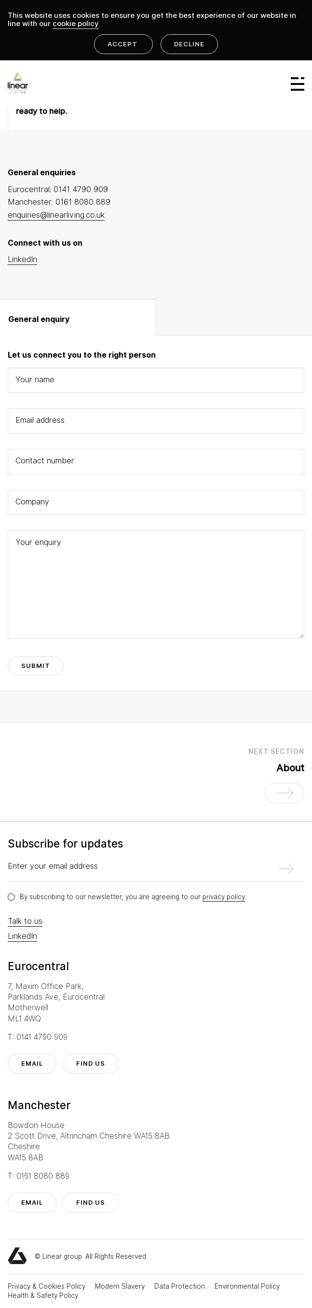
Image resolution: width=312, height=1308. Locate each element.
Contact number (44, 460)
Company (32, 501)
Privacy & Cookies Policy (47, 1286)
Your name (34, 379)
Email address (40, 420)
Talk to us (25, 921)
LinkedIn (22, 936)
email (32, 1064)
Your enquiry (38, 542)
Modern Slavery (121, 1286)
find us (90, 1064)
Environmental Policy (247, 1286)
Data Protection (180, 1286)
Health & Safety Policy (43, 1295)
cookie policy (76, 23)
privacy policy (224, 897)
